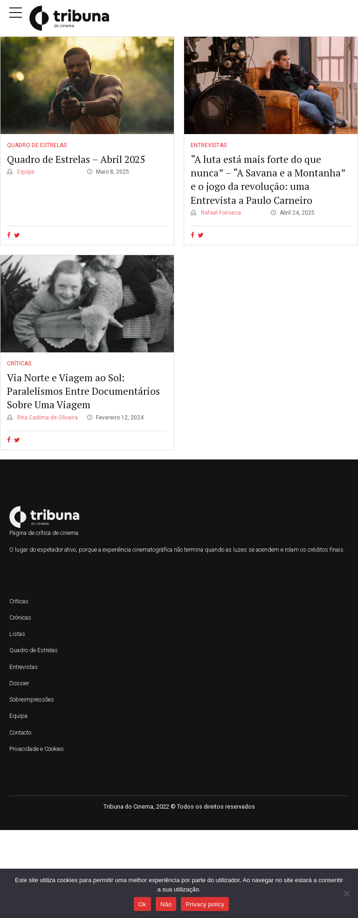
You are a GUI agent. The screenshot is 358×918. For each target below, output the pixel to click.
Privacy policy (205, 904)
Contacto (20, 732)
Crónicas (20, 617)
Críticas (19, 363)
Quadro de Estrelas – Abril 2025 (76, 159)
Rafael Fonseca (220, 212)
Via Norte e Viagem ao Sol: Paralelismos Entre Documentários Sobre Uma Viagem (83, 391)
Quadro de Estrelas (37, 145)
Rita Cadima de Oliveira (47, 417)
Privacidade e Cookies (36, 748)
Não (166, 904)
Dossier (19, 683)
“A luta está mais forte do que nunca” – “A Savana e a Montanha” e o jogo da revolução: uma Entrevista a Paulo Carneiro (268, 180)
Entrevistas (209, 145)
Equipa (25, 172)
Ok (142, 904)
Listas (17, 633)
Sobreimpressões (31, 699)
